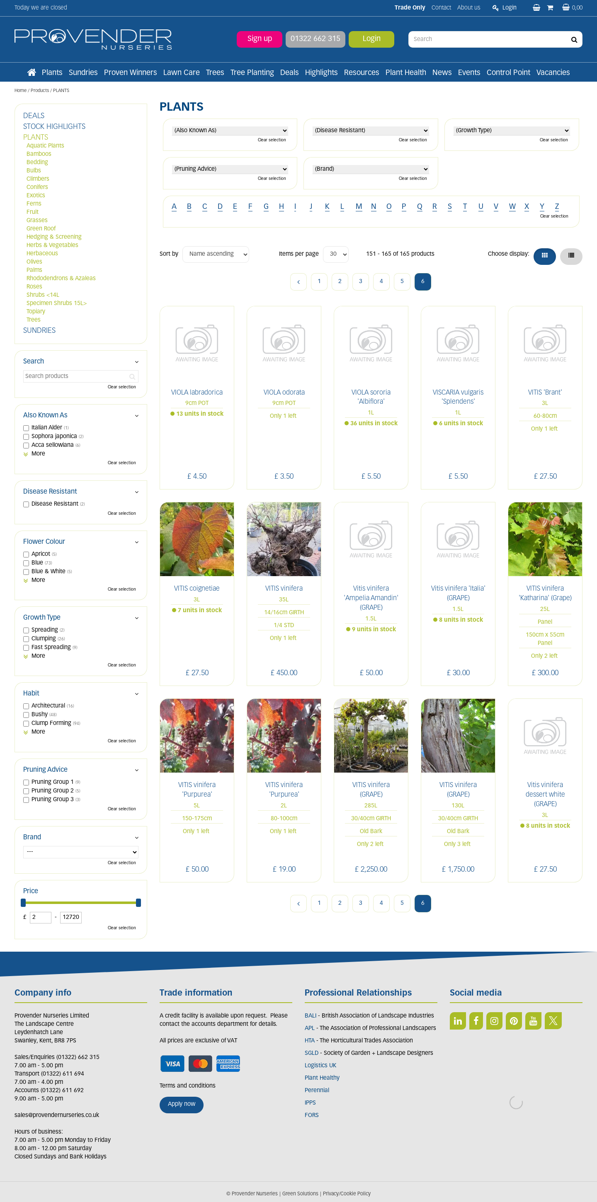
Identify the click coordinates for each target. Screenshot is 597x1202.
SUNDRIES (39, 331)
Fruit (33, 212)
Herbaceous (42, 254)
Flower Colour (44, 542)
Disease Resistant (50, 492)
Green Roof (41, 229)
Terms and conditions (188, 1086)
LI (458, 1021)
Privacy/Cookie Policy (347, 1194)
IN (494, 1021)
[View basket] (572, 8)
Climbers (38, 179)
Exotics (36, 196)
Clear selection (272, 140)
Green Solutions (300, 1194)
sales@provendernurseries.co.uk (57, 1115)
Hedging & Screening (54, 237)
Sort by (169, 254)
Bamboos (39, 154)
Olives (34, 262)
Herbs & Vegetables (52, 245)
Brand (32, 837)
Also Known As (45, 415)
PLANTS (35, 138)
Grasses (37, 221)
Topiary (36, 312)
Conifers (37, 187)
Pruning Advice (45, 770)
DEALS (33, 116)
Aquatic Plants (45, 146)
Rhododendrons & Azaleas (61, 279)
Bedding (37, 163)
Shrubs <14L (43, 295)
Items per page (299, 254)
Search (33, 362)
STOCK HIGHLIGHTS (54, 127)
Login (372, 39)
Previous (298, 282)
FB (476, 1021)
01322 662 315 (315, 39)
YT (533, 1021)
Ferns (34, 204)
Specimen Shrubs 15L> (57, 303)
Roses (34, 287)
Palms (34, 270)
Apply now (181, 1104)
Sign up (260, 39)
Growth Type (42, 618)
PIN (514, 1021)
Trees (34, 320)
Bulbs (34, 171)
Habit (31, 694)
